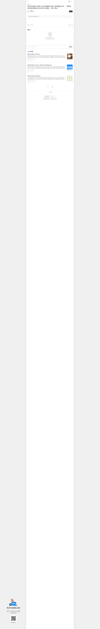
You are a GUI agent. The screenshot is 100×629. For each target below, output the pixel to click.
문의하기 (55, 98)
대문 (69, 1)
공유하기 (72, 25)
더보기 (72, 1)
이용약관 (51, 98)
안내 (71, 16)
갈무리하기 (69, 25)
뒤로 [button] (28, 1)
